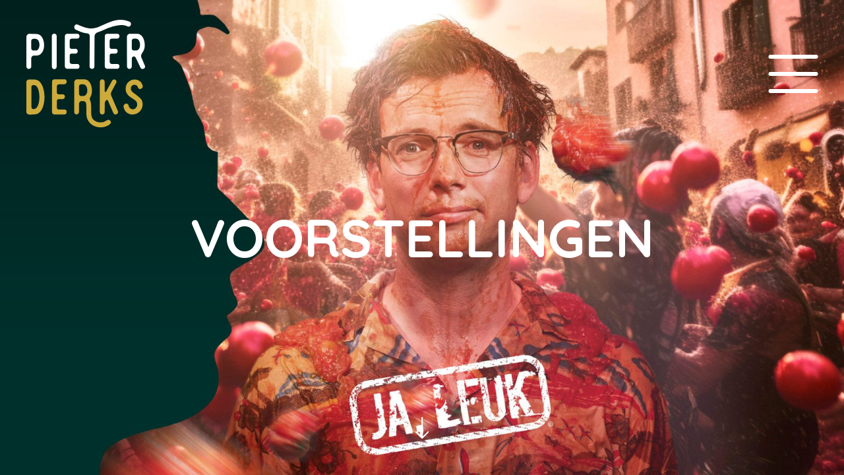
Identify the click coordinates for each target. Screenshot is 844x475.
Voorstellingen (422, 237)
